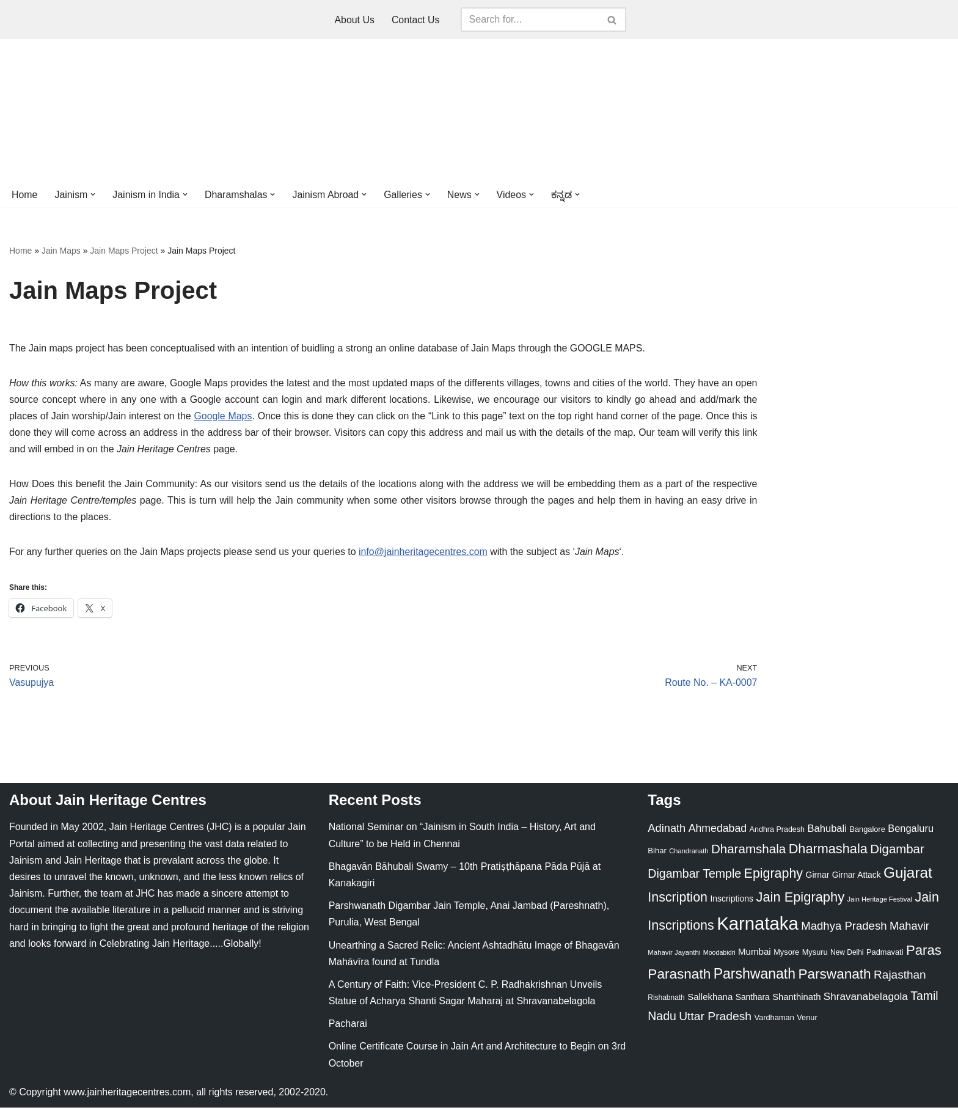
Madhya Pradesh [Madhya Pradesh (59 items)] (844, 928)
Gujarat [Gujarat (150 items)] (907, 875)
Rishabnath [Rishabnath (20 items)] (666, 1000)
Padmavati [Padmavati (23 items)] (885, 954)
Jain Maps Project (124, 251)
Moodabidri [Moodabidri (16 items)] (719, 954)
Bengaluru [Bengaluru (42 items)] (911, 830)
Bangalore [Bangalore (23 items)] (867, 831)
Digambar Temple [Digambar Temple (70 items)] (694, 876)
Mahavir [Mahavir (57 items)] (909, 928)
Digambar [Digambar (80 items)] (897, 851)
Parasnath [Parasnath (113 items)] (679, 976)
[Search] (530, 19)
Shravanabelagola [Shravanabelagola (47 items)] (866, 999)
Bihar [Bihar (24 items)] (657, 853)
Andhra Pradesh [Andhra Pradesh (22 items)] (777, 832)
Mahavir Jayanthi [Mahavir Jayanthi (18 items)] (674, 954)
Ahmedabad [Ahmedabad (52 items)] (718, 831)
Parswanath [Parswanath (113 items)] (834, 976)
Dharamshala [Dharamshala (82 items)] (748, 851)
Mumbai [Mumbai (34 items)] (754, 954)
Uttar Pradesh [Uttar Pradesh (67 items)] (715, 1018)
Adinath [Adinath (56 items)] (667, 830)
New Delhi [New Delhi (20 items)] (846, 954)
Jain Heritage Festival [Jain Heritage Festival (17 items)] (880, 901)
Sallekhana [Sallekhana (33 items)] (710, 999)
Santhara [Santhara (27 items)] (753, 999)
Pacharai (348, 1026)
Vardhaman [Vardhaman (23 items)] (774, 1019)
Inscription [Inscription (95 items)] (678, 899)
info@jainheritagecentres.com (425, 553)
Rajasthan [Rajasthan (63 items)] (900, 977)
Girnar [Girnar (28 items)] (818, 877)
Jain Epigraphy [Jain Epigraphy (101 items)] (800, 899)
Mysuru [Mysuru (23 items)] (815, 954)
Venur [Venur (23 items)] (807, 1019)
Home (25, 194)
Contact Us (416, 20)
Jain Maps (61, 251)
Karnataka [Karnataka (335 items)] (758, 926)
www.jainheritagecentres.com (127, 1094)
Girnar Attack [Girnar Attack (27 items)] (856, 877)
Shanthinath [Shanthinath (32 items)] (796, 999)
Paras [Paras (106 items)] (924, 952)
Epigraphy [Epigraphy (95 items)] (773, 876)
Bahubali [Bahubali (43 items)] (826, 831)
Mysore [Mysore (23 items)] (786, 954)
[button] (93, 194)
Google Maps (223, 417)
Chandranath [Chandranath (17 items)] (688, 853)
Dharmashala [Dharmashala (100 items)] (828, 851)
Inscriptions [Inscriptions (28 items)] (731, 901)
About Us (354, 20)
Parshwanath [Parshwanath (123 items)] (754, 976)
